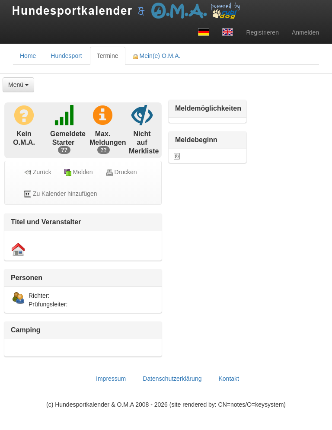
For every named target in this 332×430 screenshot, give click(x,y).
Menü (18, 84)
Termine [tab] (107, 55)
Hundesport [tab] (66, 55)
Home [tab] (28, 55)
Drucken (121, 172)
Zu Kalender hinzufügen (60, 193)
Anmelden (305, 32)
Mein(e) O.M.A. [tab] (157, 55)
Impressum (111, 378)
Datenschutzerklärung (172, 378)
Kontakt (228, 378)
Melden (78, 172)
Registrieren (262, 32)
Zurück (37, 172)
